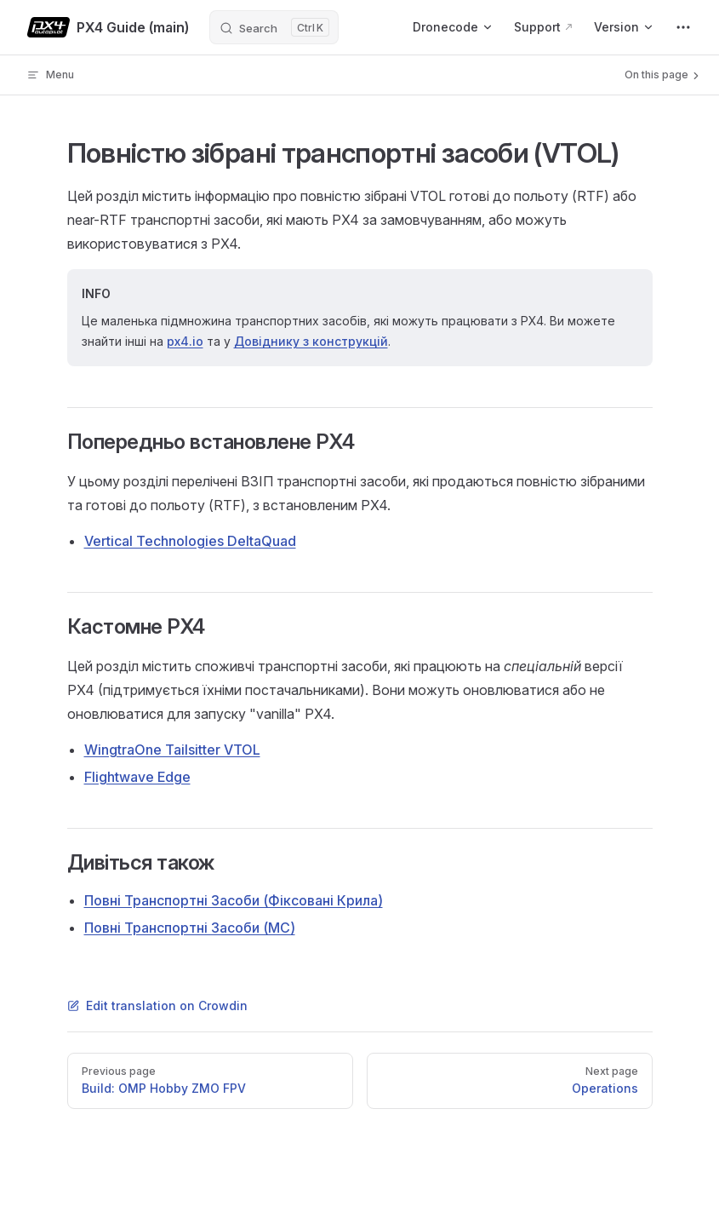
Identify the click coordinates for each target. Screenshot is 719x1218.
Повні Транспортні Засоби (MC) (189, 927)
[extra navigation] (683, 27)
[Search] (274, 27)
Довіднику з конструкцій (311, 341)
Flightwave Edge (137, 776)
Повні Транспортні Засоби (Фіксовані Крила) (233, 900)
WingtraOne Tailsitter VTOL (172, 749)
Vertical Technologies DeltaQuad (190, 540)
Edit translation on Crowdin (157, 1005)
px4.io (185, 341)
